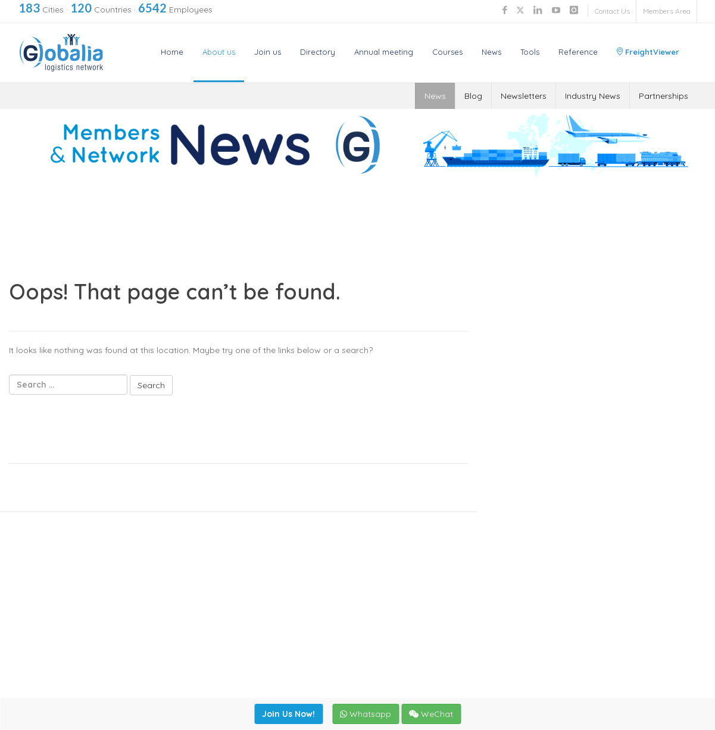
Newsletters (524, 96)
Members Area (667, 11)
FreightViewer (648, 52)
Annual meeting (383, 52)
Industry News (592, 96)
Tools (529, 52)
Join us (267, 52)
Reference (578, 52)
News (491, 52)
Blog (473, 96)
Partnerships (663, 96)
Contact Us (612, 11)
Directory (317, 52)
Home (172, 52)
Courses (447, 52)
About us (218, 52)
